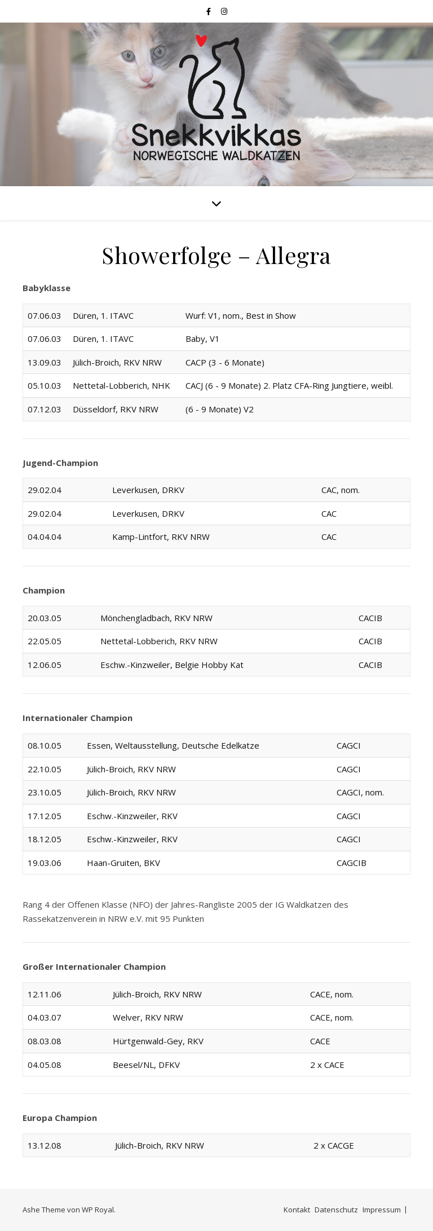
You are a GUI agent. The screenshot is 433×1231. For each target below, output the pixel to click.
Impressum (382, 1209)
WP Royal (98, 1209)
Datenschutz (336, 1209)
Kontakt (297, 1209)
